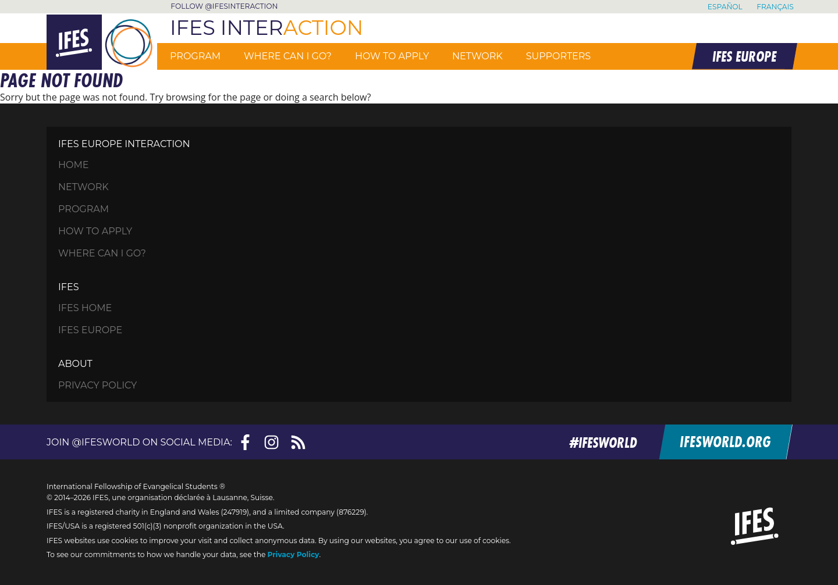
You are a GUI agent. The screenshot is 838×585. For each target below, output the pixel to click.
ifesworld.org (727, 442)
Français (775, 6)
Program (195, 56)
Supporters (558, 56)
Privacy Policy (97, 385)
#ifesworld (607, 442)
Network (477, 56)
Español (725, 6)
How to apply (392, 56)
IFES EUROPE (744, 56)
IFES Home (85, 308)
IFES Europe (90, 330)
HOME (73, 164)
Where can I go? (288, 56)
